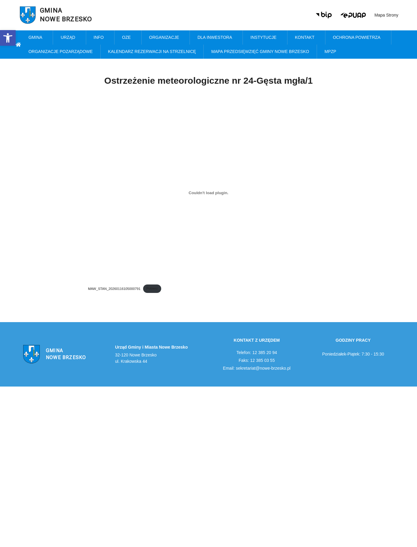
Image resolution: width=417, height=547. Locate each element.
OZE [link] (128, 38)
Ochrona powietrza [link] (358, 38)
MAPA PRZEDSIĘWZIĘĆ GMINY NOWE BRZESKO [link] (260, 51)
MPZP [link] (332, 52)
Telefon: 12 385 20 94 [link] (257, 352)
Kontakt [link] (306, 38)
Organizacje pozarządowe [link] (60, 51)
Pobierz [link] (152, 288)
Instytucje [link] (264, 38)
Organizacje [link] (165, 38)
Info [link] (100, 38)
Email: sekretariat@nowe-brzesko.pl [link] (256, 368)
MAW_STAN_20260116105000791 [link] (114, 288)
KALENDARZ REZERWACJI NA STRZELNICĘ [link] (152, 51)
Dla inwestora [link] (216, 38)
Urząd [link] (69, 38)
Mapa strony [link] (386, 15)
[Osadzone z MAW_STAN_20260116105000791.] (208, 192)
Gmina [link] (36, 38)
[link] (8, 38)
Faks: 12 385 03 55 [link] (257, 360)
